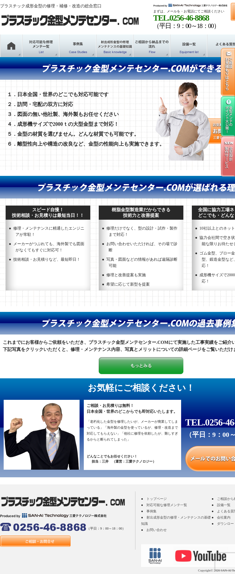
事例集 (151, 511)
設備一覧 (223, 505)
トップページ (156, 499)
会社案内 (223, 517)
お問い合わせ (156, 530)
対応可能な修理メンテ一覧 (166, 505)
